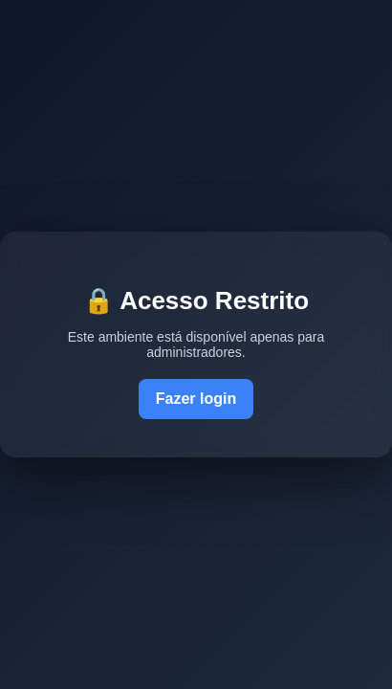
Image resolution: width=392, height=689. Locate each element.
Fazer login (196, 398)
